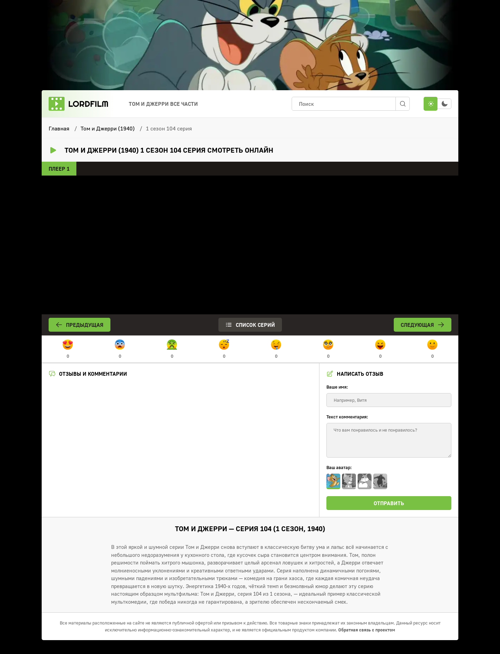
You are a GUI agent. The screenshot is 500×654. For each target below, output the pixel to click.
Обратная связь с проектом (366, 629)
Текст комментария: (347, 416)
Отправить (389, 503)
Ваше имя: (337, 387)
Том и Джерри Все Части (163, 104)
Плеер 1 (59, 168)
